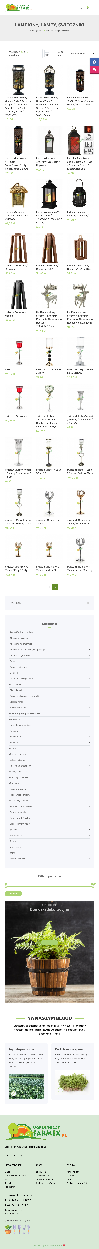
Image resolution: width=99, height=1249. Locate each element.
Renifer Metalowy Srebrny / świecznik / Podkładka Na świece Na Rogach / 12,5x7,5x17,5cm (49, 319)
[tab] (46, 52)
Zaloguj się (41, 1172)
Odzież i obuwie (17, 760)
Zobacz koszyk (43, 1175)
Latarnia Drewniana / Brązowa (16, 267)
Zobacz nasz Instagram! (17, 1220)
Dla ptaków (15, 684)
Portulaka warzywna (69, 1049)
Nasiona (13, 731)
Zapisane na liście (44, 1179)
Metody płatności (75, 1172)
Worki (12, 853)
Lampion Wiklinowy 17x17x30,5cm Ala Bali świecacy (17, 215)
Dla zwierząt (15, 690)
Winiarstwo (15, 847)
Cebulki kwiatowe (18, 667)
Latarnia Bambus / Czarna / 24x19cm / (78, 214)
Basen (12, 661)
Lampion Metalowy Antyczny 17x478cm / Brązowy (48, 162)
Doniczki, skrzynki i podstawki (24, 696)
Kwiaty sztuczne (17, 708)
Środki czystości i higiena (22, 818)
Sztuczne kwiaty (17, 812)
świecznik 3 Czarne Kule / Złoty (48, 371)
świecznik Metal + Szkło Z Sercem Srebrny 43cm (18, 522)
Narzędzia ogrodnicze (20, 725)
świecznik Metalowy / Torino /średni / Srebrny (79, 568)
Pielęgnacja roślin (18, 771)
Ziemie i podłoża (17, 858)
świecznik (10, 369)
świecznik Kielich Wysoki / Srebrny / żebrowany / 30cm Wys (80, 420)
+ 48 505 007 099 (18, 1200)
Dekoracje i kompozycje (21, 678)
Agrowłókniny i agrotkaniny (22, 632)
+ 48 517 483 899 (17, 1205)
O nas (7, 1172)
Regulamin (10, 1187)
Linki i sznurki (16, 719)
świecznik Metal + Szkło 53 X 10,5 (49, 471)
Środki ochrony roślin (19, 824)
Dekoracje (14, 673)
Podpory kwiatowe (18, 777)
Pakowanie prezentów (20, 766)
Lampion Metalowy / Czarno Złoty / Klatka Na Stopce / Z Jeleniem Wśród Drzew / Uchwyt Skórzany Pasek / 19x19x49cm (18, 106)
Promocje (14, 783)
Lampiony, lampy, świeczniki (24, 713)
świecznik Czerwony (16, 416)
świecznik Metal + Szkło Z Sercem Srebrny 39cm (80, 471)
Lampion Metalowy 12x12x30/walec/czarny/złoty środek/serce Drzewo (80, 101)
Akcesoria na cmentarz (20, 644)
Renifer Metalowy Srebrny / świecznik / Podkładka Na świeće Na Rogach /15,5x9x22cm (80, 317)
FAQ (7, 1179)
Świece (13, 829)
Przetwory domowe (19, 800)
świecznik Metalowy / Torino (47, 522)
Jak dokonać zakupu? (15, 1175)
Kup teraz (49, 943)
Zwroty (70, 1179)
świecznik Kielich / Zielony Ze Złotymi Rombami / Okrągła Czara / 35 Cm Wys (46, 421)
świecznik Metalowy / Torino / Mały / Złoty (16, 568)
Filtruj (13, 894)
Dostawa (71, 1175)
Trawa (12, 841)
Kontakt (8, 1183)
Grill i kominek (16, 702)
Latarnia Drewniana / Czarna (16, 314)
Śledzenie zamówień (46, 1183)
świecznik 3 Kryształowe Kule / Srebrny (80, 371)
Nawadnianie (16, 737)
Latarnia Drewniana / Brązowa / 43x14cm (47, 267)
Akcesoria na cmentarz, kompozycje (27, 649)
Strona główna (36, 31)
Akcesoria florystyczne (20, 638)
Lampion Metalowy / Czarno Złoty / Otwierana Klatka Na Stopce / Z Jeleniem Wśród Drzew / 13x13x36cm (47, 106)
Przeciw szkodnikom (19, 795)
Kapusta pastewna (21, 1049)
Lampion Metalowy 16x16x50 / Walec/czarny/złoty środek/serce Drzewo (16, 163)
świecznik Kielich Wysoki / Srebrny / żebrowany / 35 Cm (18, 473)
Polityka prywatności (77, 1183)
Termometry (15, 835)
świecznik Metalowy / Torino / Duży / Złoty (78, 522)
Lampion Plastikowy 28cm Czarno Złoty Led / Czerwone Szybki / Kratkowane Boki (80, 163)
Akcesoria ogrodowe (19, 655)
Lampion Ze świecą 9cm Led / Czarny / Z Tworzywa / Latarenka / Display (49, 217)
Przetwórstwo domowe (20, 806)
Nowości (13, 748)
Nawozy (13, 742)
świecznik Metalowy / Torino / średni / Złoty (48, 568)
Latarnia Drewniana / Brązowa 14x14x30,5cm (80, 267)
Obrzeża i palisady (18, 754)
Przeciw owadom (17, 789)
